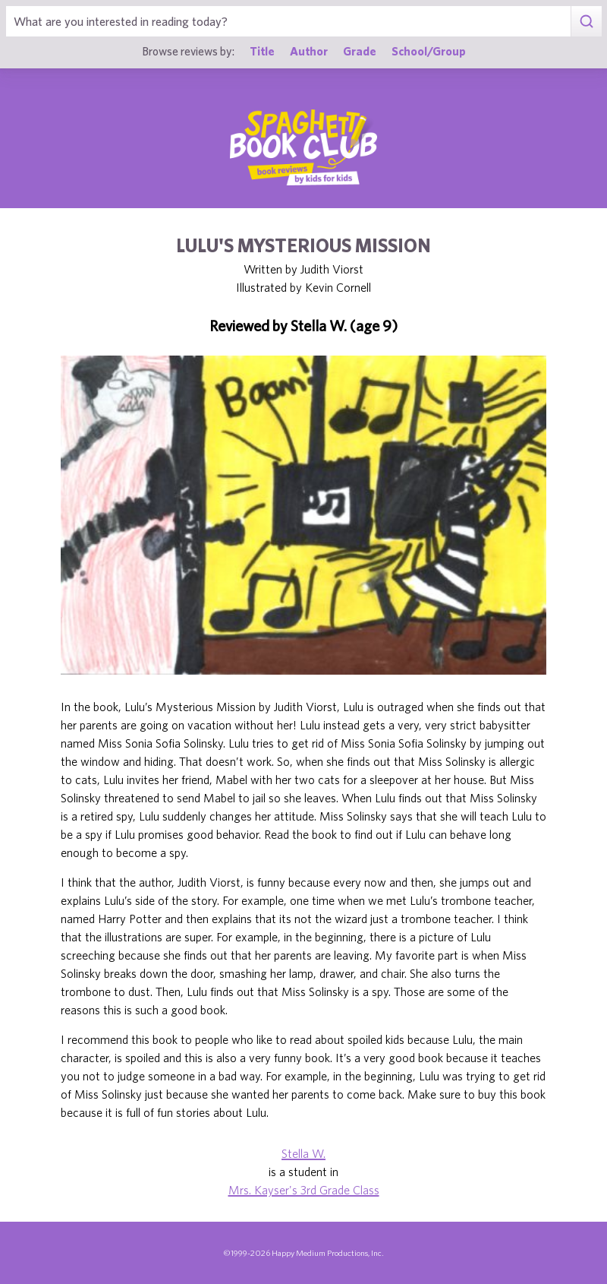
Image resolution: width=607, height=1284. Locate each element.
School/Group (429, 51)
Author (309, 51)
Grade (359, 51)
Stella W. (303, 1153)
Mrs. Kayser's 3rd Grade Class (303, 1190)
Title (262, 51)
